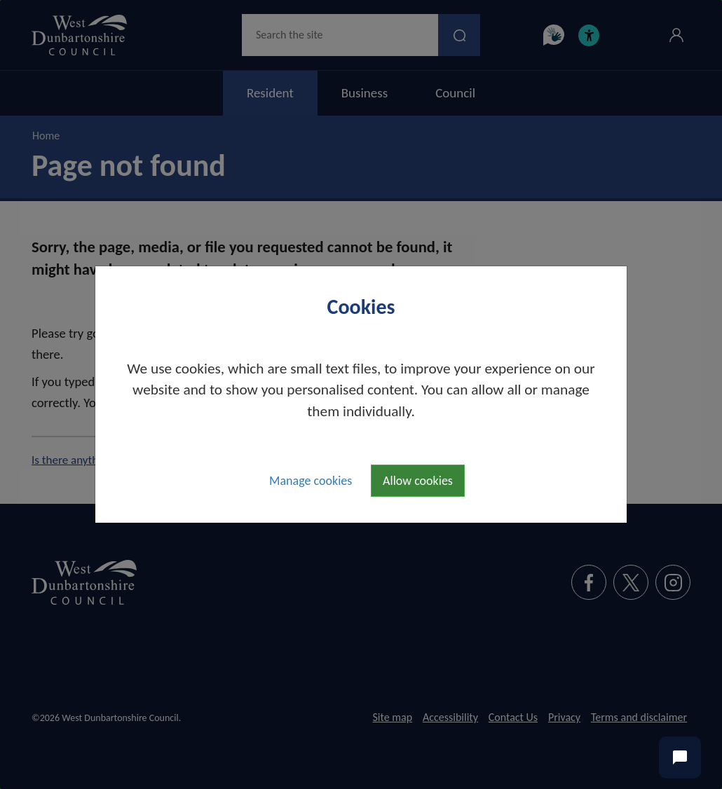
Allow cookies (418, 480)
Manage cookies (310, 480)
